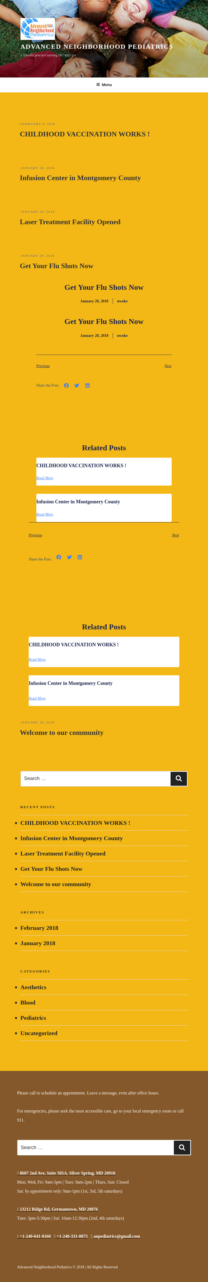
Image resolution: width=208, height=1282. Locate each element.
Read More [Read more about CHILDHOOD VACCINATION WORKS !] (44, 478)
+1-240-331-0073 (70, 1236)
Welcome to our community (62, 733)
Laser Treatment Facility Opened (70, 222)
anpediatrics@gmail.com (116, 1236)
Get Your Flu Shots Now (56, 266)
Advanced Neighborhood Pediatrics (96, 46)
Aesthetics (33, 987)
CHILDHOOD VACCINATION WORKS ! (85, 134)
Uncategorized (39, 1033)
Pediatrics (33, 1017)
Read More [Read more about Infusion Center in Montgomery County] (44, 514)
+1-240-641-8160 (34, 1236)
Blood (28, 1002)
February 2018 (39, 927)
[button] (66, 385)
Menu (104, 85)
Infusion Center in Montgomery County (80, 178)
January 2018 (37, 943)
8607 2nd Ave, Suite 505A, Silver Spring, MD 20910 (66, 1173)
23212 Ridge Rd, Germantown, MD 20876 (57, 1209)
